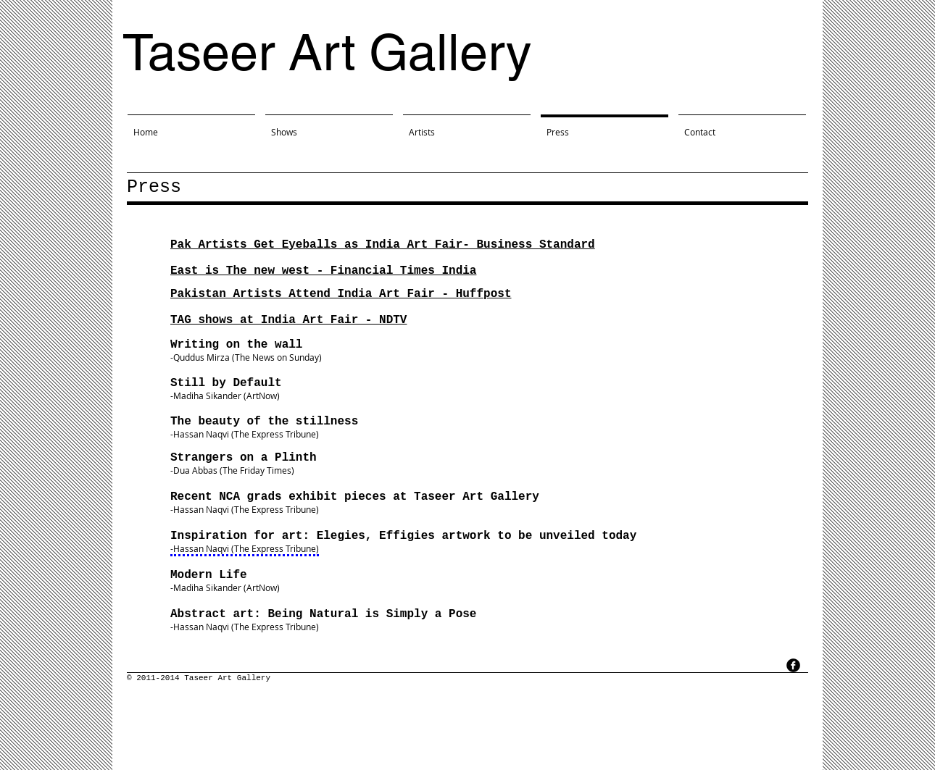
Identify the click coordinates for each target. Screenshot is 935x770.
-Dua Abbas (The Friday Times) (232, 470)
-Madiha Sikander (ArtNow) (225, 587)
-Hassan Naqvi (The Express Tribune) (244, 434)
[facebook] (793, 665)
